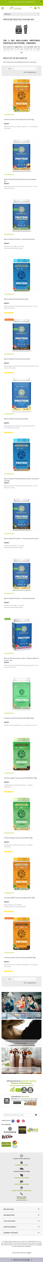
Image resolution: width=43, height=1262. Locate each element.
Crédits (29, 1253)
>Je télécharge (21, 1071)
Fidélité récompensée (21, 1184)
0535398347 (21, 1198)
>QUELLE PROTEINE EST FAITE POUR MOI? (21, 1016)
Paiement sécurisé (21, 1165)
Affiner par (7, 14)
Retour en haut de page (22, 1260)
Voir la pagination (30, 72)
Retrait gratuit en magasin (21, 1190)
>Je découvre (21, 1044)
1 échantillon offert (21, 1178)
